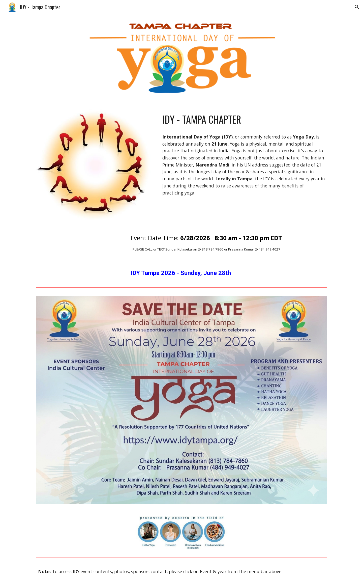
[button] (357, 7)
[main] (243, 119)
